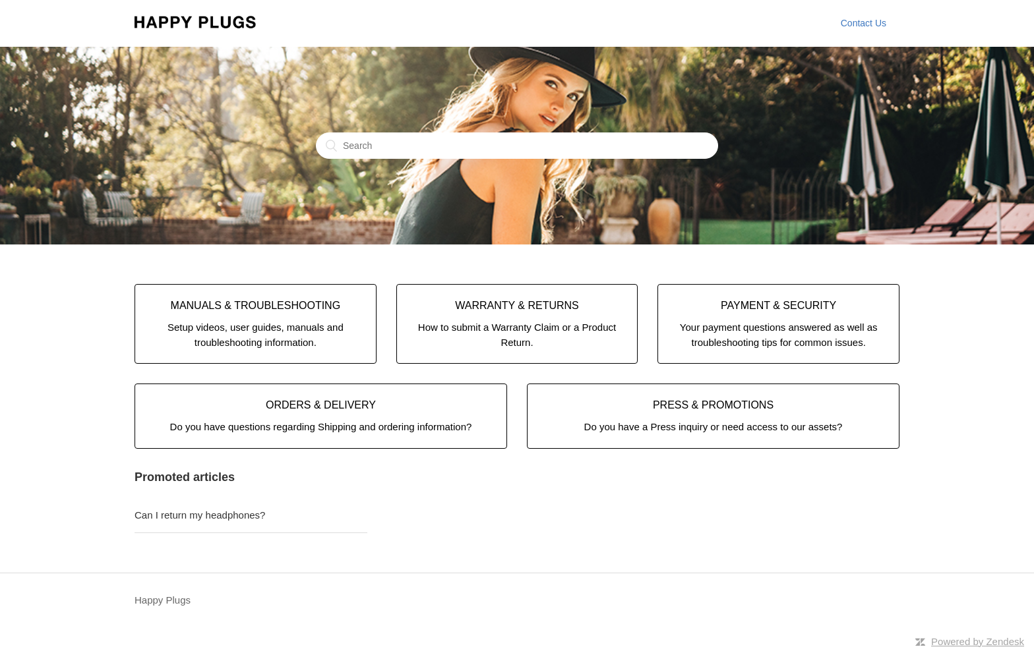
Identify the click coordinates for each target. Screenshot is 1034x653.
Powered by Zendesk (977, 641)
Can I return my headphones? (200, 515)
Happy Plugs (163, 600)
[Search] (517, 145)
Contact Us (863, 23)
